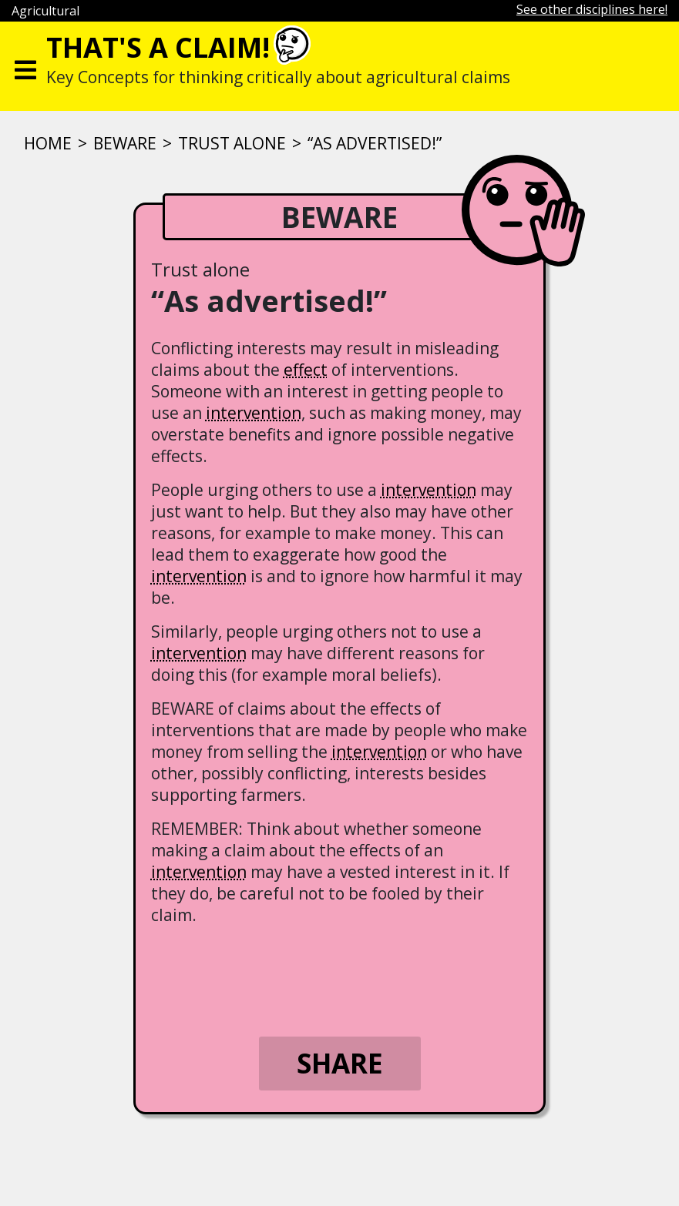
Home (48, 143)
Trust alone (232, 143)
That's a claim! (158, 47)
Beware (124, 143)
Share (340, 1063)
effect (306, 369)
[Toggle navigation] (25, 66)
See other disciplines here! (591, 9)
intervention (253, 413)
